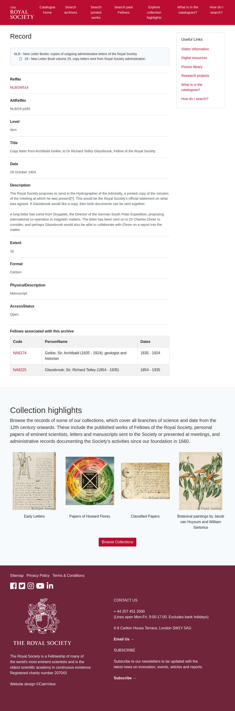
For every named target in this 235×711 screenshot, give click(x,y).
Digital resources (194, 58)
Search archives (70, 9)
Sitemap (17, 575)
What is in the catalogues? (187, 9)
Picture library (192, 67)
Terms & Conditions (68, 575)
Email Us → (124, 639)
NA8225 (20, 370)
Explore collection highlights (154, 12)
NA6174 (20, 353)
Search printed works (96, 12)
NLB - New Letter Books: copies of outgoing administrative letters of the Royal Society (75, 54)
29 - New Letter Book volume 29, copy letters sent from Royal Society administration (84, 59)
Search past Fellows (123, 9)
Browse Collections (117, 542)
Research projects (195, 76)
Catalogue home (47, 9)
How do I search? (216, 9)
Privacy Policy (38, 575)
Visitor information (195, 49)
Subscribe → (125, 678)
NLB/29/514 (19, 87)
